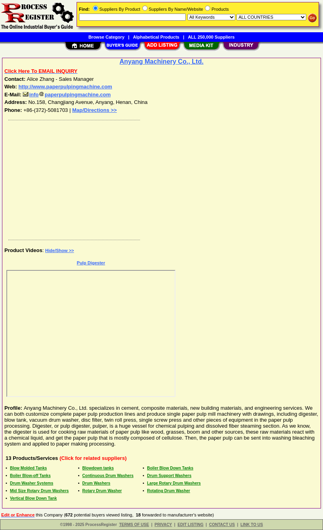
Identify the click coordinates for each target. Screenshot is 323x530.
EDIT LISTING (190, 524)
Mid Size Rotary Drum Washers (39, 491)
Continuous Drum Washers (108, 475)
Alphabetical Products (156, 37)
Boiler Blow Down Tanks (170, 468)
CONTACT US (222, 524)
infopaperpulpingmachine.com (66, 95)
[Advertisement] (160, 178)
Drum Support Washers (169, 475)
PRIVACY (163, 524)
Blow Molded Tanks (28, 468)
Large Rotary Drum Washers (174, 483)
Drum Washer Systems (31, 483)
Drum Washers (96, 483)
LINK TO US (251, 524)
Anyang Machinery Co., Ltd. (162, 61)
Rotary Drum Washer (102, 491)
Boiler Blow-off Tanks (30, 475)
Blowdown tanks (98, 468)
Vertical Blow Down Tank (33, 498)
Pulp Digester (91, 262)
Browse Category (106, 37)
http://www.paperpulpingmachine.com (65, 87)
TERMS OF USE (134, 524)
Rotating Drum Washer (168, 491)
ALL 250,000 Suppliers (211, 37)
